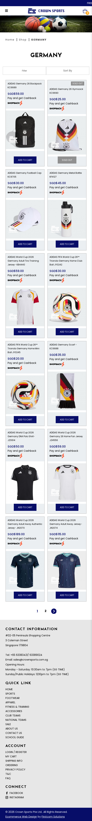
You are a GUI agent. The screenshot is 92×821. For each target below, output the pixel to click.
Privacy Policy (15, 769)
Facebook (14, 793)
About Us (11, 728)
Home (10, 39)
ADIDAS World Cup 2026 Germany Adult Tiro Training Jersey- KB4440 (23, 260)
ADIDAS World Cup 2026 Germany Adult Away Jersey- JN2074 (66, 524)
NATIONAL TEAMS (15, 720)
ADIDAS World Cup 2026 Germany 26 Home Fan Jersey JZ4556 (66, 436)
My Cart (11, 756)
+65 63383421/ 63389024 (26, 655)
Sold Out (77, 83)
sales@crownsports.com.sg (30, 659)
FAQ (8, 778)
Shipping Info (14, 761)
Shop (23, 39)
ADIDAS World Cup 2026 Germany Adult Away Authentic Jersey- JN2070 (25, 524)
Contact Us (13, 733)
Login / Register (16, 752)
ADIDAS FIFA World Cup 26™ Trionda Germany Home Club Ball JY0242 (66, 260)
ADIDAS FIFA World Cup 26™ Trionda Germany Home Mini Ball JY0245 (23, 348)
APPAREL (10, 702)
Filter (24, 70)
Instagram (14, 797)
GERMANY (39, 39)
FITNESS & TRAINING (17, 707)
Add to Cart (25, 160)
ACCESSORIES (13, 711)
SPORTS (10, 693)
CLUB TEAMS (13, 715)
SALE (8, 724)
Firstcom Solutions (53, 816)
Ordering (11, 765)
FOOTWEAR (12, 698)
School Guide (14, 737)
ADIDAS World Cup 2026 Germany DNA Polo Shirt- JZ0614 (21, 436)
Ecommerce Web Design (21, 816)
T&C (8, 774)
